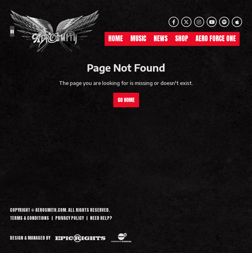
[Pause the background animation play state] (12, 31)
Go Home (126, 100)
